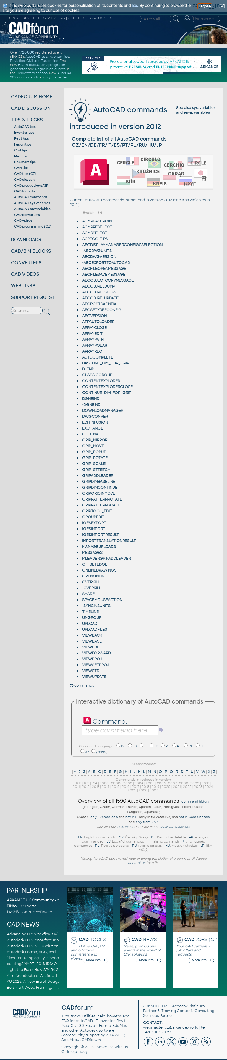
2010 (206, 783)
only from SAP (147, 822)
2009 (194, 783)
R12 (79, 783)
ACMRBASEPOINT (98, 221)
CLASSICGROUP (97, 375)
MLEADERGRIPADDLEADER (106, 558)
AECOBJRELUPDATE (100, 298)
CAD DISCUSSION (31, 108)
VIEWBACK (92, 635)
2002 (127, 783)
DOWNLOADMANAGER (102, 410)
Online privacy (74, 1051)
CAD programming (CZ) (32, 226)
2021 (177, 787)
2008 (183, 783)
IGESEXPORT (94, 523)
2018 (145, 787)
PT (168, 746)
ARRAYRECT (93, 351)
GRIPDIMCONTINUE (99, 487)
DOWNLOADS (26, 239)
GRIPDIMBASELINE (98, 481)
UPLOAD (89, 623)
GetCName (126, 827)
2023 (198, 787)
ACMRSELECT (94, 233)
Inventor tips (59, 56)
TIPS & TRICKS (27, 119)
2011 (76, 787)
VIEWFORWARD (96, 653)
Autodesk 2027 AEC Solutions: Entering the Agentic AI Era (59, 946)
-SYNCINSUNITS (96, 606)
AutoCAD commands (30, 197)
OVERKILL (91, 582)
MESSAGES (92, 552)
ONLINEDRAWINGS (99, 570)
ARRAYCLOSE (94, 327)
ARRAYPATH (93, 339)
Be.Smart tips (25, 162)
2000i (116, 783)
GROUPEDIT (93, 517)
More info (95, 960)
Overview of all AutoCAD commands (128, 801)
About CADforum (85, 1040)
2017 (135, 787)
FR (135, 746)
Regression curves (50, 69)
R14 (94, 783)
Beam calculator (31, 65)
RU (191, 746)
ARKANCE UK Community (30, 900)
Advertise (105, 1047)
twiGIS (13, 912)
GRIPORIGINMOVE (98, 493)
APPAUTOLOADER (98, 322)
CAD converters (27, 215)
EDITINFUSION (95, 422)
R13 (86, 783)
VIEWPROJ (92, 659)
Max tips (20, 156)
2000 (104, 783)
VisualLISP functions (174, 827)
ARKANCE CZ (155, 1006)
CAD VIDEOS (25, 274)
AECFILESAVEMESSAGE (103, 274)
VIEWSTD (90, 671)
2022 (187, 787)
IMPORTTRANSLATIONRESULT (109, 540)
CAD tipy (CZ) (25, 174)
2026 (143, 790)
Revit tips (17, 61)
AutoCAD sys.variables (32, 203)
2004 (138, 783)
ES (156, 746)
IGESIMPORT (93, 529)
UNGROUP (91, 617)
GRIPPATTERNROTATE (102, 499)
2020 (166, 787)
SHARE (88, 594)
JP (87, 752)
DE (123, 746)
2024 (209, 787)
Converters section (32, 73)
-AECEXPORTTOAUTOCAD (106, 262)
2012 (86, 787)
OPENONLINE (94, 576)
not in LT (131, 817)
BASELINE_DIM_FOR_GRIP (105, 363)
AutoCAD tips (36, 56)
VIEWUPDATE (94, 677)
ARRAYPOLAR (94, 345)
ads (135, 5)
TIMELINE (90, 611)
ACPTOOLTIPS (95, 239)
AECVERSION (94, 316)
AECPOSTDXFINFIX (99, 304)
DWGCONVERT (96, 416)
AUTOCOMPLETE (97, 357)
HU (202, 746)
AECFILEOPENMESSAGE (104, 268)
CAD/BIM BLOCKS (31, 251)
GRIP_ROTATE (95, 458)
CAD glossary (24, 180)
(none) (101, 752)
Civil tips (32, 61)
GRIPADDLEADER (97, 475)
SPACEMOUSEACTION (102, 600)
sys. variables (203, 107)
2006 (161, 783)
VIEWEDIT (91, 647)
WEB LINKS (23, 285)
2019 (155, 787)
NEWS (144, 939)
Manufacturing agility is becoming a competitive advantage (61, 958)
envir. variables (197, 112)
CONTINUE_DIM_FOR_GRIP (106, 393)
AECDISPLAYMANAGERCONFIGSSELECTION (122, 245)
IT (145, 746)
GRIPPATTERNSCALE (101, 505)
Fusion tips (49, 61)
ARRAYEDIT (92, 333)
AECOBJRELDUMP (98, 286)
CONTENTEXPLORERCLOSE (107, 387)
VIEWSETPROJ (95, 665)
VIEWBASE (92, 641)
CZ (121, 837)
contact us (136, 863)
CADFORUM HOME (31, 96)
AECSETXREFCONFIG (101, 310)
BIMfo (12, 906)
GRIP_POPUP (94, 452)
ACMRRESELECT (97, 227)
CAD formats (24, 191)
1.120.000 (26, 52)
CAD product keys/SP (31, 185)
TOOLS (92, 939)
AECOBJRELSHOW (99, 292)
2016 (125, 787)
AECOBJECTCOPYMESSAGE (108, 280)
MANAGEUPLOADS (99, 546)
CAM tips (21, 168)
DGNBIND (90, 398)
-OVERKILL (91, 588)
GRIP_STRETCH (96, 469)
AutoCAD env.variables (32, 209)
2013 (95, 787)
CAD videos (23, 220)
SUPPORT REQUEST (33, 297)
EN (80, 837)
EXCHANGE (92, 428)
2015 (115, 787)
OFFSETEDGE (94, 564)
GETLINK (90, 434)
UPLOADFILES (94, 629)
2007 (172, 783)
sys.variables (57, 77)
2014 (105, 787)
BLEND (88, 369)
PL (179, 746)
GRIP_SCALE (94, 464)
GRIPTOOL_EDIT (97, 511)
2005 (150, 783)
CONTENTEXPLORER (101, 381)
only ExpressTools (104, 817)
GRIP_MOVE (93, 446)
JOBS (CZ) (202, 939)
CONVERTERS (26, 262)
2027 (154, 790)
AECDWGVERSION (99, 256)
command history (195, 802)
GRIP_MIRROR (94, 440)
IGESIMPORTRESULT (100, 535)
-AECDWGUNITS (97, 251)
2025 (132, 790)
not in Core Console (194, 817)
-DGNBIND (91, 404)
